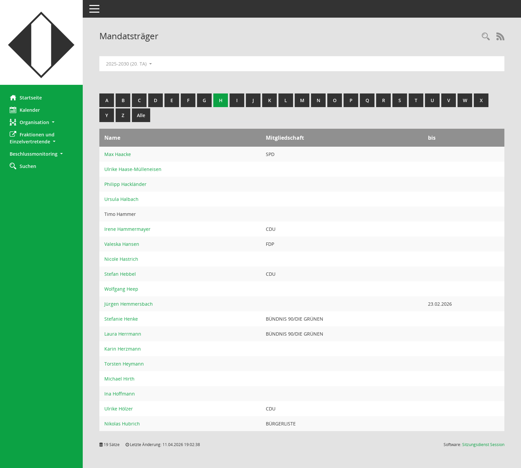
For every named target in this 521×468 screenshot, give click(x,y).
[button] (41, 122)
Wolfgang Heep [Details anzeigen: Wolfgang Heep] (122, 289)
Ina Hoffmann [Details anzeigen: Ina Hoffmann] (120, 393)
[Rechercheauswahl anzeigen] (485, 36)
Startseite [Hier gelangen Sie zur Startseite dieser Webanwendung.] (26, 97)
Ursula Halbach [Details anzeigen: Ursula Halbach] (122, 199)
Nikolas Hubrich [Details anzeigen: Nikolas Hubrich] (122, 423)
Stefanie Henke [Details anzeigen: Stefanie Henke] (121, 319)
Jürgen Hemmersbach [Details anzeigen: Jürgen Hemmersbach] (129, 304)
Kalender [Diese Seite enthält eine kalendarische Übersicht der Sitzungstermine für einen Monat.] (25, 109)
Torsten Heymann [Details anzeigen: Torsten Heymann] (124, 364)
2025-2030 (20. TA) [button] (129, 64)
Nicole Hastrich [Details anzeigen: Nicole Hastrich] (122, 259)
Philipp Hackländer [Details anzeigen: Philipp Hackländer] (126, 184)
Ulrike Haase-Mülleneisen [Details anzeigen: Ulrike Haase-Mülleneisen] (133, 169)
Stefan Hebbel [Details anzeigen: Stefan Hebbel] (120, 274)
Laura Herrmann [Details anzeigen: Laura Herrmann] (123, 334)
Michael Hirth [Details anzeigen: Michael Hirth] (120, 379)
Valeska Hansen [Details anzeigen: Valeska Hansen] (122, 244)
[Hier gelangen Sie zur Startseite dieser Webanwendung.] (41, 45)
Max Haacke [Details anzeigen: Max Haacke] (118, 154)
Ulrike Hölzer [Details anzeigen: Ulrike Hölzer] (119, 408)
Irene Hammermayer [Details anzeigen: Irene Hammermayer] (128, 229)
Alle (141, 115)
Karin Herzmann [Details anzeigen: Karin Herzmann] (123, 349)
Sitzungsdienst (483, 444)
